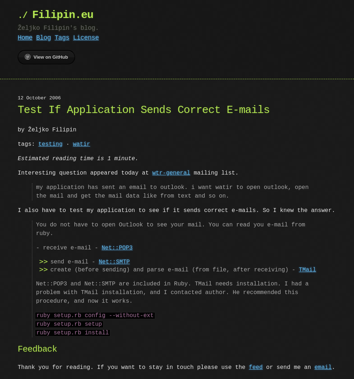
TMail (307, 270)
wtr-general (171, 173)
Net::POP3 (117, 248)
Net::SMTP (114, 262)
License (86, 37)
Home (25, 37)
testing (50, 144)
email (323, 367)
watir (81, 144)
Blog (43, 37)
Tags (62, 37)
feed (255, 367)
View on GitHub (46, 57)
